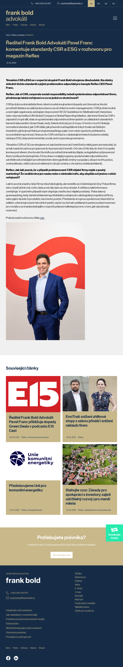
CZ (91, 3)
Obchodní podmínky (16, 632)
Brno (8, 24)
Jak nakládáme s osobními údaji (21, 614)
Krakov (33, 24)
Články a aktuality (18, 35)
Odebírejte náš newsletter (19, 610)
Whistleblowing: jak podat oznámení (23, 628)
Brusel (42, 24)
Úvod (8, 35)
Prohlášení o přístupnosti (18, 636)
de (106, 3)
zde (42, 217)
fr (113, 3)
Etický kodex (12, 623)
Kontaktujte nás (61, 555)
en (98, 3)
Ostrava (24, 24)
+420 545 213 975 (41, 3)
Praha (15, 24)
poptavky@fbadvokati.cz (70, 3)
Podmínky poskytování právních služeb (25, 619)
